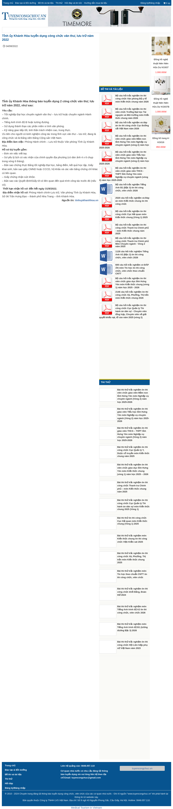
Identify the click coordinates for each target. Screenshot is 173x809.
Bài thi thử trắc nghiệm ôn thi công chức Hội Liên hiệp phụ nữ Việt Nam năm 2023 (132, 644)
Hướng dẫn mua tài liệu (95, 3)
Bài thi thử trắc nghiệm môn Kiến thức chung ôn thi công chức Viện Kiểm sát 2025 (132, 538)
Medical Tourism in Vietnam (86, 807)
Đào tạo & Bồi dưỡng (25, 3)
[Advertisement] (50, 74)
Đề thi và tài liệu (46, 3)
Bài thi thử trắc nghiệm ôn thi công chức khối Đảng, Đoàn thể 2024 (132, 591)
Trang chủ (8, 3)
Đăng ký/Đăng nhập (150, 3)
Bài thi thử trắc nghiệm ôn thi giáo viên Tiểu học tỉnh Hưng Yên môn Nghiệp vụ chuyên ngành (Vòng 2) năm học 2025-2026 (133, 415)
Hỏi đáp (9, 783)
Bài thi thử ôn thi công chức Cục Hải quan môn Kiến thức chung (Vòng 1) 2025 (132, 521)
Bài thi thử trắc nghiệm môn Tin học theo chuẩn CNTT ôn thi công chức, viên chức (132, 574)
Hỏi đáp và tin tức (73, 3)
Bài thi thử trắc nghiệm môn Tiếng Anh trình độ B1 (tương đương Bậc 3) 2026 (132, 627)
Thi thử (59, 3)
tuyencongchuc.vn (142, 768)
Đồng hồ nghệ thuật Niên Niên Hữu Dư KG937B (160, 103)
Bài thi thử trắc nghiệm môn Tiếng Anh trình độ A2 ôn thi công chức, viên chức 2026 (131, 609)
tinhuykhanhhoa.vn (86, 200)
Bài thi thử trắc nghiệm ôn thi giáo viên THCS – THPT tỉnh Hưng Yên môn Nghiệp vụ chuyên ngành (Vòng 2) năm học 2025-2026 (132, 434)
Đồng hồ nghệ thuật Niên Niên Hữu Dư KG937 (161, 63)
